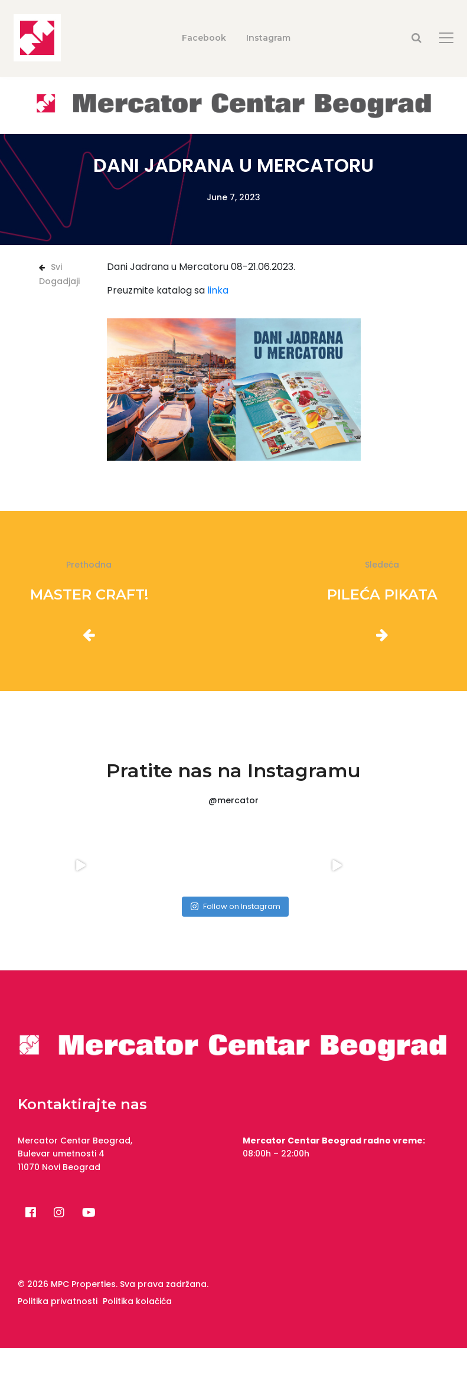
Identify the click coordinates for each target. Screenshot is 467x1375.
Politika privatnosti (57, 1301)
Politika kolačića (137, 1301)
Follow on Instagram (235, 906)
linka (217, 290)
